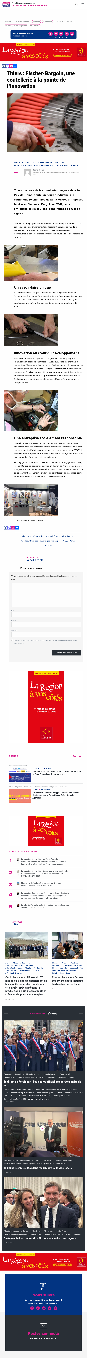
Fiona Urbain (38, 170)
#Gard (15, 963)
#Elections (48, 1160)
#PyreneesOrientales (47, 1074)
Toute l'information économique (29, 4)
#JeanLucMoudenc (64, 1160)
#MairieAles (10, 970)
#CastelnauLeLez (11, 1231)
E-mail (14, 620)
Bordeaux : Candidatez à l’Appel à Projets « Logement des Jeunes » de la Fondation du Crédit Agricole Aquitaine (55, 795)
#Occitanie (25, 963)
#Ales (8, 963)
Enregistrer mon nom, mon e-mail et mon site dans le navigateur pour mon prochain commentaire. (46, 641)
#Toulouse (37, 1160)
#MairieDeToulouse (12, 1163)
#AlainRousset (80, 965)
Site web (14, 630)
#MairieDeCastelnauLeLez (15, 1234)
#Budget (8, 21)
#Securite (59, 21)
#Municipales (9, 1077)
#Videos (51, 1077)
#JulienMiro (60, 1231)
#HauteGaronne (11, 1160)
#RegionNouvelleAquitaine (64, 970)
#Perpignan (31, 1074)
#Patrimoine (60, 162)
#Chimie (30, 965)
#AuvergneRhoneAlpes (44, 165)
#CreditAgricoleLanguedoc (16, 26)
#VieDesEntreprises (23, 165)
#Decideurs (34, 26)
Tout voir (78, 756)
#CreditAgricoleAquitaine (20, 787)
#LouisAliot (65, 1074)
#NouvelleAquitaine (70, 963)
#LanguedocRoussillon (14, 1074)
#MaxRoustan (24, 970)
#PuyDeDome (63, 165)
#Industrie (18, 162)
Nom (13, 610)
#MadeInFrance (45, 162)
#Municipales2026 (26, 1077)
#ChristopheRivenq (13, 968)
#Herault (25, 1231)
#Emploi (36, 21)
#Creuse (56, 963)
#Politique (41, 1077)
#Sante (35, 970)
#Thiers (74, 165)
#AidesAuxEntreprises (62, 965)
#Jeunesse (47, 21)
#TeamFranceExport (18, 766)
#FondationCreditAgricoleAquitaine (51, 787)
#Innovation (31, 162)
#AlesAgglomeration (14, 965)
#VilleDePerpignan (66, 1077)
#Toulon (70, 21)
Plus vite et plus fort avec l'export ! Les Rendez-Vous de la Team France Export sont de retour (56, 772)
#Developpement (23, 21)
